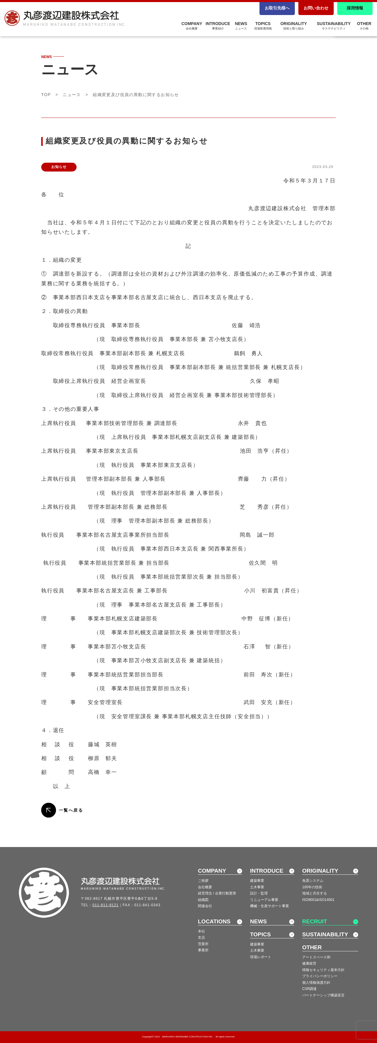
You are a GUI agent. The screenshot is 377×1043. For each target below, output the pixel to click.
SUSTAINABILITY (334, 25)
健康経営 (309, 963)
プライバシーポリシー (320, 976)
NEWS (241, 25)
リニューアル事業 (264, 900)
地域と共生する (314, 893)
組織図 (203, 900)
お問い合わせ (316, 8)
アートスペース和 (316, 957)
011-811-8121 (105, 905)
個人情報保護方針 (316, 983)
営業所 (203, 944)
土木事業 (257, 887)
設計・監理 (259, 893)
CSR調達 (309, 989)
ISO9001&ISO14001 (318, 900)
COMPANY (191, 25)
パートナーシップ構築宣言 (323, 995)
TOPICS (263, 25)
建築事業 (257, 881)
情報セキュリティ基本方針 (323, 970)
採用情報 (355, 8)
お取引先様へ (277, 8)
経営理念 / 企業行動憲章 (217, 893)
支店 (201, 937)
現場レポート (260, 957)
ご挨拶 (203, 881)
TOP (46, 94)
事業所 (203, 950)
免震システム (312, 881)
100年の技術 (312, 887)
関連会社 (205, 906)
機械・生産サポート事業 (269, 906)
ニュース (72, 94)
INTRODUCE (218, 25)
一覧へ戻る (71, 810)
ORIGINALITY (293, 25)
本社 (201, 931)
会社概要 (205, 887)
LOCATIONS (214, 921)
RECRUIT (314, 921)
